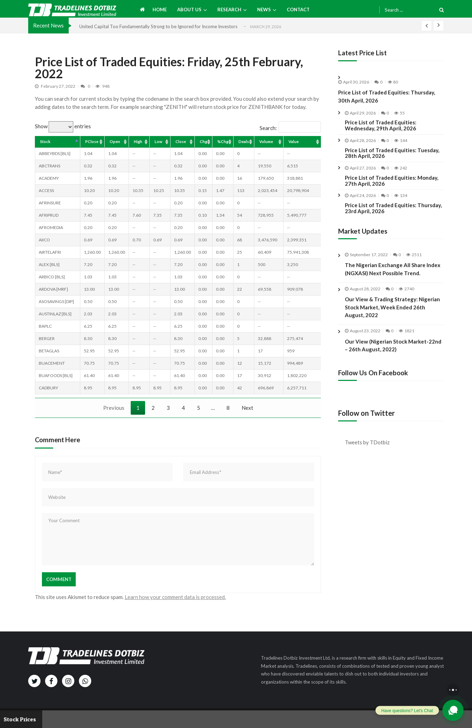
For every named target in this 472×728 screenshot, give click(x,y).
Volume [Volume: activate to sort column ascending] (266, 141)
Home (160, 9)
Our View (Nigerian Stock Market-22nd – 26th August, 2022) (393, 351)
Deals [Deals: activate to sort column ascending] (243, 141)
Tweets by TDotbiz (367, 442)
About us (189, 9)
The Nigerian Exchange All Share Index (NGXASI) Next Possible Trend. (392, 269)
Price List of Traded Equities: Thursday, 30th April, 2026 (386, 96)
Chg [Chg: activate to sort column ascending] (203, 141)
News (264, 9)
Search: (290, 128)
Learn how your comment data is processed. (175, 597)
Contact (298, 9)
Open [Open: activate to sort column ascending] (115, 141)
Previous (113, 408)
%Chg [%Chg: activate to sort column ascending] (222, 141)
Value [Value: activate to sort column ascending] (293, 141)
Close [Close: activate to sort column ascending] (180, 141)
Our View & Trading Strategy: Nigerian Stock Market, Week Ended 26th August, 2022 (392, 313)
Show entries (63, 126)
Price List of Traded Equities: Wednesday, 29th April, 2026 (380, 125)
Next (247, 408)
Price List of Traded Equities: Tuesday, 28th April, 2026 (392, 153)
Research (229, 9)
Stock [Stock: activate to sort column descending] (45, 141)
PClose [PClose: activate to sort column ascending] (91, 141)
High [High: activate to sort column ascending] (138, 141)
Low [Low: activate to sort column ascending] (158, 141)
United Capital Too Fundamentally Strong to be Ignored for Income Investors (158, 26)
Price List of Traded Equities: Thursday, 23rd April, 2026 (393, 208)
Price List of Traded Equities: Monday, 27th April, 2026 (391, 181)
